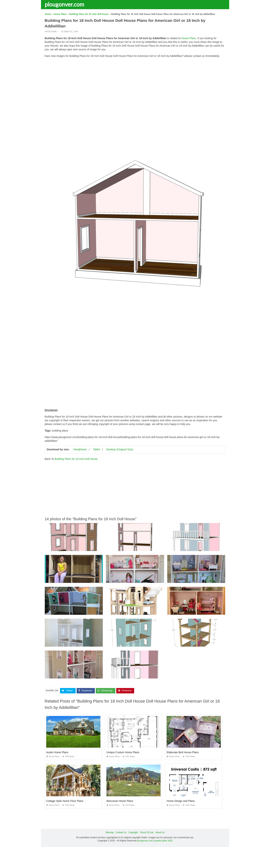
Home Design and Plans (181, 800)
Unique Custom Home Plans (122, 752)
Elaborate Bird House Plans (183, 752)
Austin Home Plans (57, 752)
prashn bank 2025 (164, 840)
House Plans (51, 31)
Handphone (80, 449)
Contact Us (121, 832)
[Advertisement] (135, 87)
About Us (160, 832)
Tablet (96, 449)
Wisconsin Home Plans (119, 800)
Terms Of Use (147, 832)
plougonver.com (64, 4)
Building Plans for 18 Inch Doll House (76, 458)
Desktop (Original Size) (119, 449)
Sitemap (109, 832)
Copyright (133, 832)
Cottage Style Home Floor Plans (64, 800)
